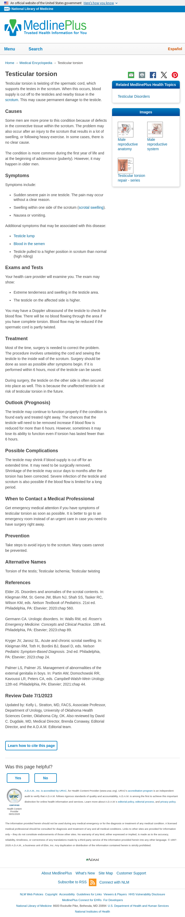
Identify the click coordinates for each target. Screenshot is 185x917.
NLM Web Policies (31, 894)
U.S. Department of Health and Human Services (138, 905)
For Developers (113, 900)
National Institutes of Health (92, 911)
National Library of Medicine (32, 9)
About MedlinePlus (56, 873)
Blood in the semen (29, 244)
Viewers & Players (115, 894)
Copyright (51, 894)
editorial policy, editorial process (136, 801)
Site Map (105, 873)
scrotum (11, 100)
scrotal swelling (91, 207)
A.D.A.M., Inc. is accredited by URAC (45, 790)
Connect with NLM (114, 882)
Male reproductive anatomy (128, 144)
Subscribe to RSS (77, 882)
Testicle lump (24, 236)
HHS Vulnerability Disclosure (147, 894)
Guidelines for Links (89, 894)
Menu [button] (13, 49)
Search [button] (39, 49)
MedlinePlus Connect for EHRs (81, 900)
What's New (85, 873)
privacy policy (167, 801)
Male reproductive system (157, 144)
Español (175, 49)
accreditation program (140, 790)
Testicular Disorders (134, 96)
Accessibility (67, 894)
